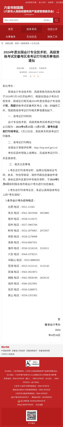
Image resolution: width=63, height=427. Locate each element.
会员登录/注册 (30, 2)
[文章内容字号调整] (31, 76)
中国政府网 (6, 351)
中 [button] (34, 76)
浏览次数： (21, 68)
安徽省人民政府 (18, 351)
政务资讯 (32, 29)
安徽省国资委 (44, 351)
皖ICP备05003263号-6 (20, 397)
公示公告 (35, 43)
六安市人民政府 (7, 354)
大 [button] (31, 76)
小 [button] (38, 76)
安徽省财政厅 (31, 351)
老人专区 (42, 2)
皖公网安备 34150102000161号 (31, 401)
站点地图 (39, 405)
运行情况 (59, 2)
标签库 (51, 2)
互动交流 (32, 36)
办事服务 (11, 36)
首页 (10, 29)
